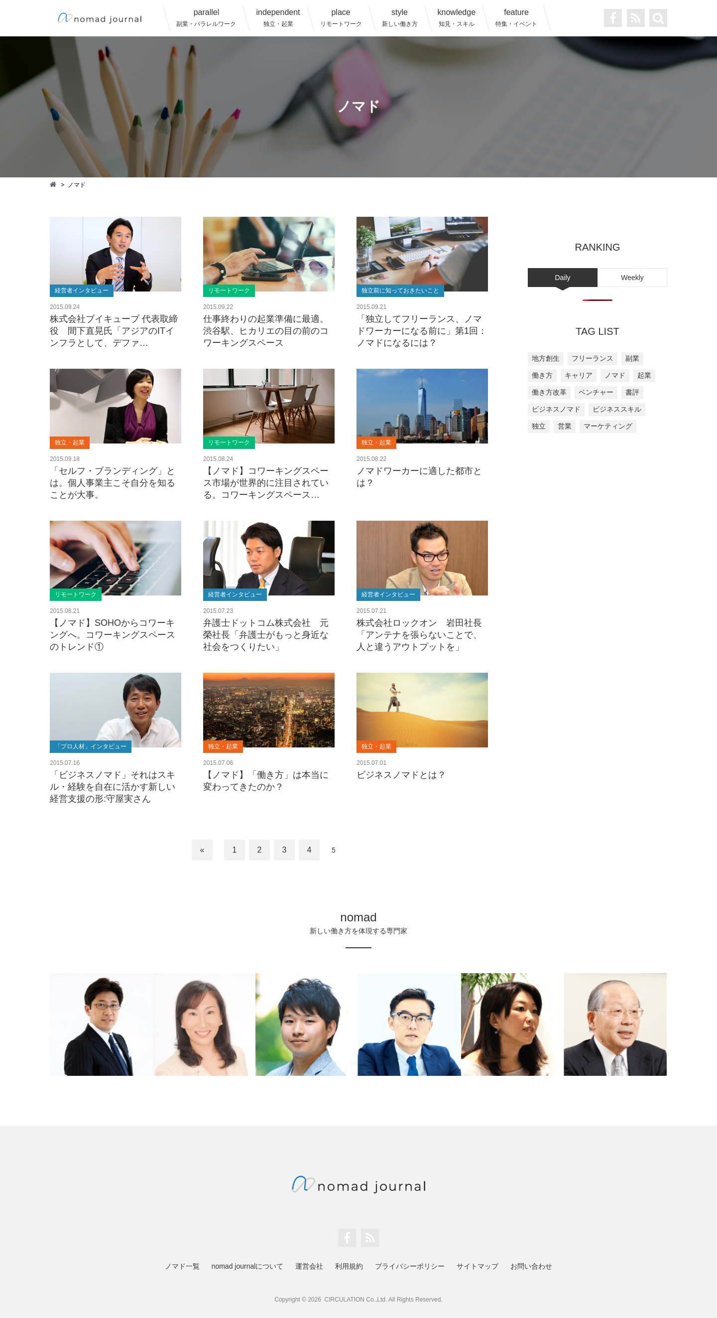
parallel (206, 17)
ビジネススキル (617, 409)
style (400, 17)
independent (278, 17)
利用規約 (349, 1266)
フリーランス (592, 358)
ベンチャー (596, 392)
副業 (632, 358)
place (341, 17)
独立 (539, 426)
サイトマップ (477, 1266)
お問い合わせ (531, 1266)
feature (516, 17)
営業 (565, 426)
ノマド (614, 375)
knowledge (457, 17)
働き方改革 (549, 392)
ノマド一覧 (182, 1266)
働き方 (542, 375)
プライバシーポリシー (410, 1266)
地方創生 (546, 358)
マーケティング (608, 426)
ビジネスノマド (556, 409)
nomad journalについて (248, 1266)
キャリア (579, 375)
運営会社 (309, 1266)
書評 (632, 392)
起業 (644, 375)
